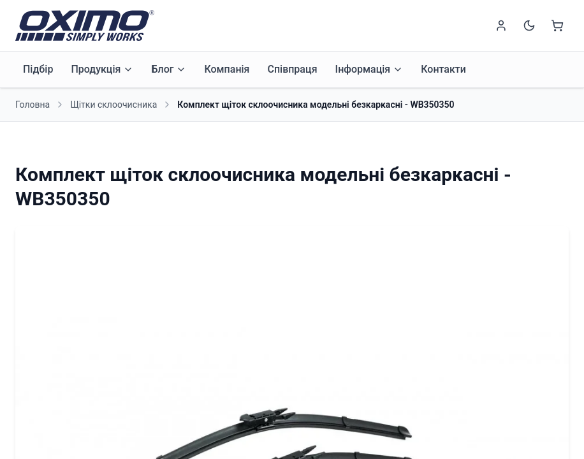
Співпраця (292, 69)
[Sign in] (501, 25)
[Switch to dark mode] (529, 25)
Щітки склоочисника (113, 104)
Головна (32, 104)
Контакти (443, 69)
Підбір (38, 69)
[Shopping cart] (557, 25)
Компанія (226, 69)
